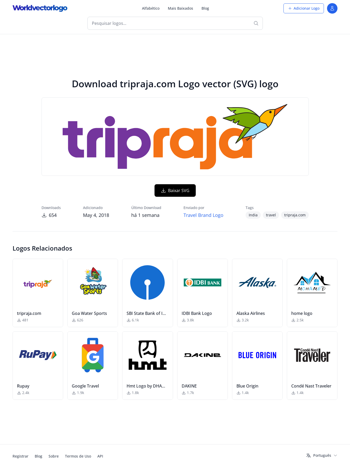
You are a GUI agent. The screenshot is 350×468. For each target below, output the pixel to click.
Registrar (20, 456)
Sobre (54, 456)
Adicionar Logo (303, 8)
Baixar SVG (175, 190)
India (253, 214)
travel (271, 214)
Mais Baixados (180, 8)
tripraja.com (295, 214)
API (100, 456)
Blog (205, 8)
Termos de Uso (78, 456)
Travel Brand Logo (203, 215)
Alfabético (150, 8)
